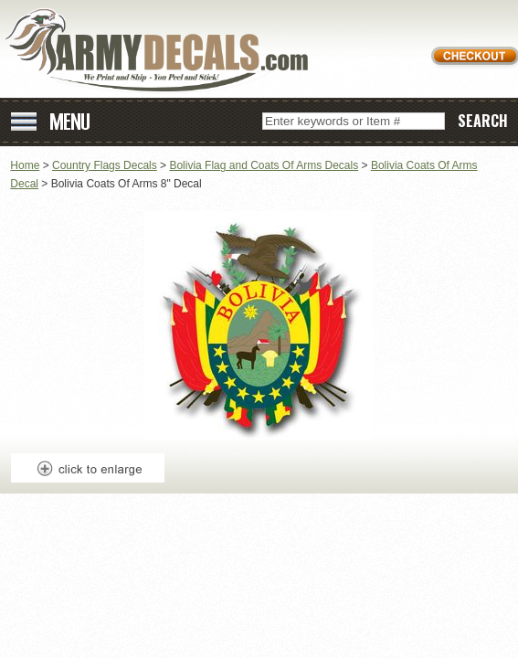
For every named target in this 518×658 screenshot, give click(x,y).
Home (24, 165)
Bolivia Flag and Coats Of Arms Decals (263, 165)
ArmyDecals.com (163, 50)
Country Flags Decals (104, 165)
